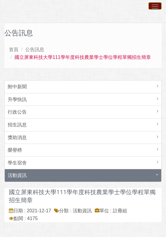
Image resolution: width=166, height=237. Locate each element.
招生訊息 (17, 124)
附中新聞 (17, 86)
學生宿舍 (17, 162)
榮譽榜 (15, 150)
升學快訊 (17, 99)
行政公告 (17, 111)
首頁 (13, 49)
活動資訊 (17, 175)
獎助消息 (17, 137)
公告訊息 (34, 49)
